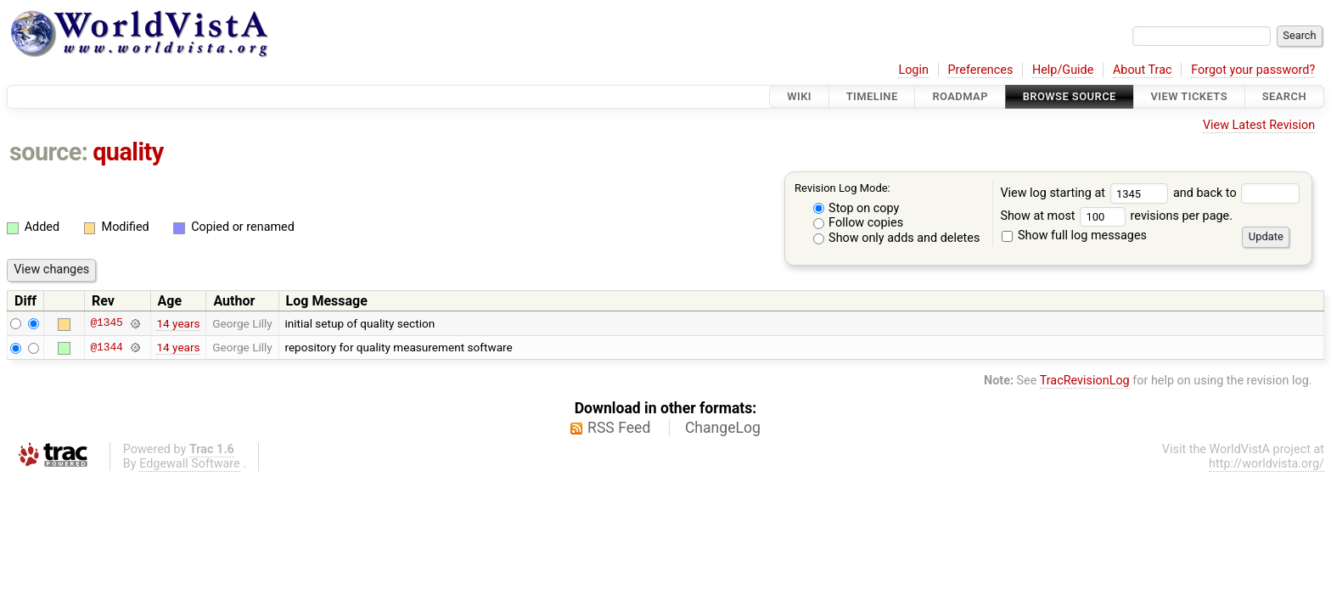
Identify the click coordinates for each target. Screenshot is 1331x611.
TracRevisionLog (1085, 380)
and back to (1236, 193)
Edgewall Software (189, 464)
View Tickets (1189, 96)
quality (128, 151)
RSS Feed (618, 427)
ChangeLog (723, 427)
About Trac (1142, 70)
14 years (177, 323)
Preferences (980, 70)
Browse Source (1069, 96)
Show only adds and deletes (896, 238)
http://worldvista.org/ (1266, 464)
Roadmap (960, 96)
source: (48, 151)
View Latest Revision (1259, 125)
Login (913, 70)
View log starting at (1086, 193)
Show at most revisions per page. (1116, 216)
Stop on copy (856, 208)
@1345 (106, 323)
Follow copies (858, 223)
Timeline (872, 96)
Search (1284, 96)
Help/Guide (1062, 70)
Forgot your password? (1253, 70)
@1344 (106, 347)
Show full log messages (1074, 235)
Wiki (799, 96)
